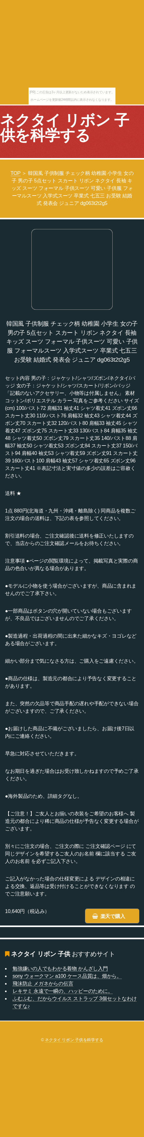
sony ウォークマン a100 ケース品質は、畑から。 (67, 976)
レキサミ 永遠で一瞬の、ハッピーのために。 (63, 991)
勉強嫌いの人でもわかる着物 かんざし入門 (60, 968)
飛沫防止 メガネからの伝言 (43, 983)
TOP (16, 173)
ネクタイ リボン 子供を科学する (64, 128)
